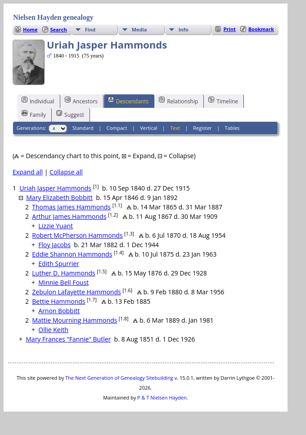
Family (34, 114)
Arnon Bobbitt (59, 310)
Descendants (128, 100)
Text (175, 127)
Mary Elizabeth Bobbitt (59, 197)
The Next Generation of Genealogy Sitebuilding (119, 377)
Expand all (28, 172)
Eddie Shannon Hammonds (72, 254)
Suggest (70, 114)
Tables (232, 127)
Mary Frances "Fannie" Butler (68, 339)
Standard (83, 127)
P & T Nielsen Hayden (162, 397)
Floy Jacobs (54, 244)
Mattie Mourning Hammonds (74, 320)
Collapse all (66, 172)
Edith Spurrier (58, 263)
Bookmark (261, 29)
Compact (117, 127)
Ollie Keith (53, 329)
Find (90, 29)
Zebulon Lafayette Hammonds (76, 292)
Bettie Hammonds (58, 301)
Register (202, 127)
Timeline (223, 100)
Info (184, 29)
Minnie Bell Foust (63, 282)
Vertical (148, 127)
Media (139, 29)
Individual (38, 100)
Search (58, 29)
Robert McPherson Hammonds (77, 235)
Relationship (178, 100)
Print (229, 29)
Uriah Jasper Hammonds (55, 188)
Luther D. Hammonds (63, 273)
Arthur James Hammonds (69, 216)
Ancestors (81, 100)
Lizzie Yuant (55, 226)
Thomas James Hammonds (71, 207)
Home (30, 29)
